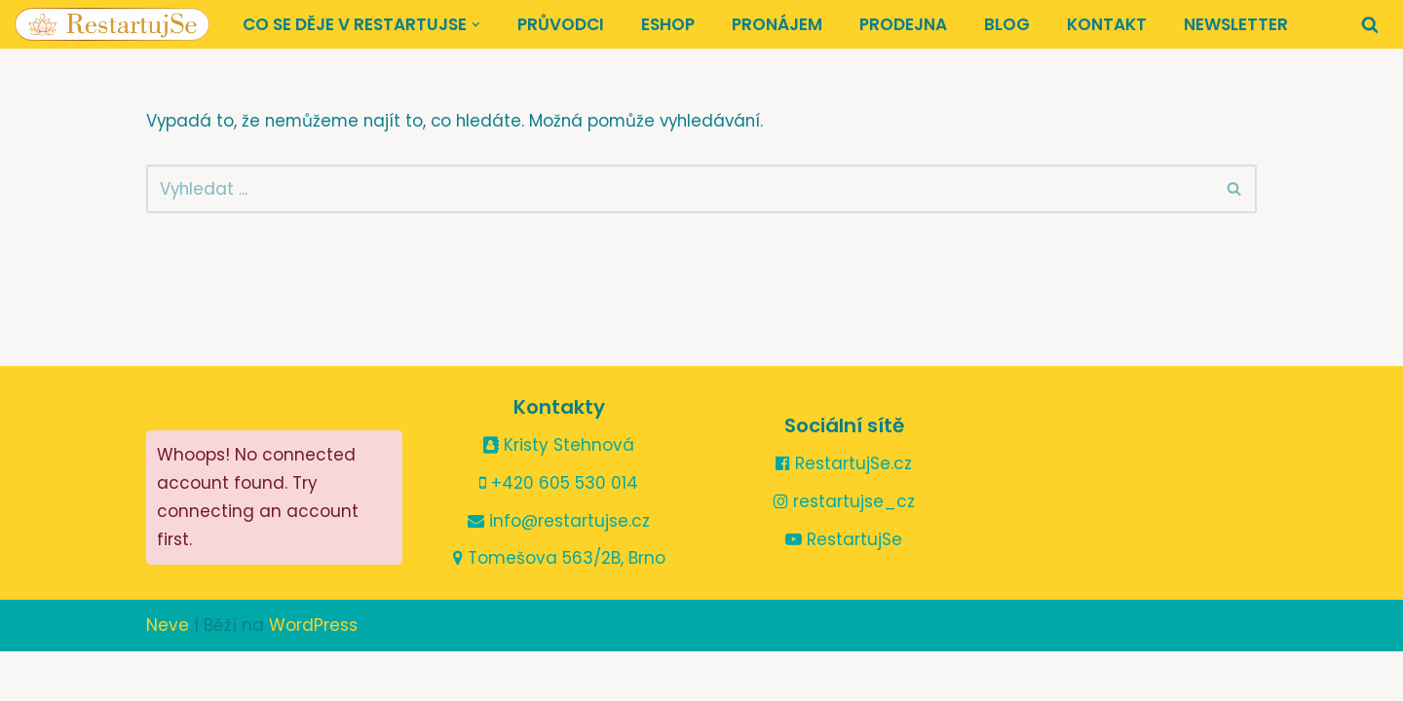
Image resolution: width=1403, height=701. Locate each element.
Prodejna (903, 24)
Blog (1007, 24)
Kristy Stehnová (558, 494)
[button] (476, 24)
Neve (167, 674)
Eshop (668, 24)
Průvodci (560, 24)
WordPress (313, 674)
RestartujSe (843, 589)
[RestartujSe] (112, 24)
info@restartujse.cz (559, 569)
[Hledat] (1370, 24)
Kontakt (1107, 24)
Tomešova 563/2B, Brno (559, 607)
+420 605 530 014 (558, 531)
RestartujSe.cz (844, 513)
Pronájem (777, 24)
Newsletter (1236, 24)
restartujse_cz (844, 551)
